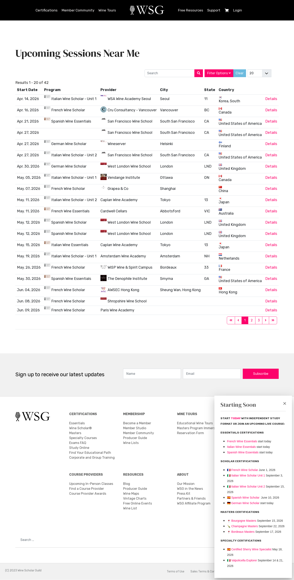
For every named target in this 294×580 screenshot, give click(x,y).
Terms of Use (175, 571)
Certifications (47, 10)
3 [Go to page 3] (259, 320)
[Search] (198, 73)
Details (271, 99)
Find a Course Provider (86, 489)
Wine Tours (107, 10)
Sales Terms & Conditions (207, 571)
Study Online (79, 448)
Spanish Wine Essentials (242, 452)
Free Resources (190, 10)
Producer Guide (135, 438)
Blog (126, 484)
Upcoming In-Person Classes (91, 484)
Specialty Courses (83, 438)
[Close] (284, 403)
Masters (75, 433)
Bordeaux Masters (241, 531)
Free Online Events (137, 504)
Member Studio (134, 428)
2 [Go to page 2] (252, 320)
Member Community (78, 10)
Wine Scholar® (80, 428)
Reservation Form (190, 433)
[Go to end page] (273, 320)
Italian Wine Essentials (241, 446)
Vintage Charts (134, 499)
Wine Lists (131, 443)
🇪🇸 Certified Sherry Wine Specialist (249, 549)
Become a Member (137, 423)
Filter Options (219, 73)
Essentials (77, 423)
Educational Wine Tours (195, 423)
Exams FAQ (77, 443)
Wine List (130, 508)
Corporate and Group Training (92, 458)
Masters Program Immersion (198, 428)
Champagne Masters (244, 526)
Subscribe (260, 374)
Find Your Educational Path (90, 453)
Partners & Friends (191, 499)
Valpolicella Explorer (242, 560)
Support (213, 10)
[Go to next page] (265, 320)
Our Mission (186, 484)
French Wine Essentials (242, 441)
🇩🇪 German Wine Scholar (243, 503)
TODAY (236, 418)
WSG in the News (190, 489)
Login (237, 10)
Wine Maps (131, 494)
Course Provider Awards (87, 494)
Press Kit (183, 494)
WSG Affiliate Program (193, 504)
